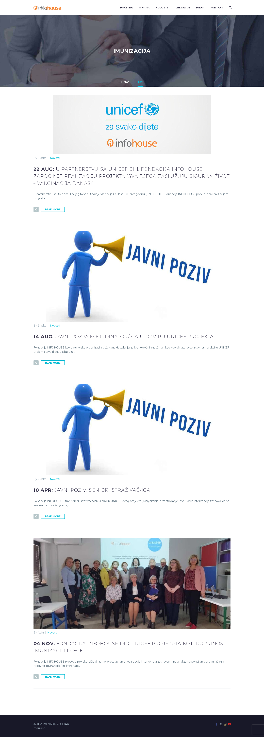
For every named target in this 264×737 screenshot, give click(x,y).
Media (200, 7)
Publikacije (182, 7)
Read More (52, 209)
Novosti (162, 7)
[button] (36, 209)
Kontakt (216, 7)
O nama (144, 7)
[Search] (230, 8)
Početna (126, 7)
